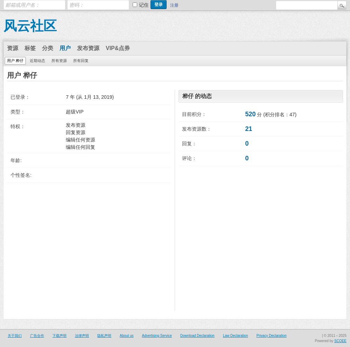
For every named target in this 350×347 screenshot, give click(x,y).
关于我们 (15, 336)
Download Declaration (197, 336)
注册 (174, 5)
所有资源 (59, 60)
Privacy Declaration (272, 336)
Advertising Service (157, 336)
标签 (30, 48)
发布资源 (88, 48)
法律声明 (82, 336)
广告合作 (37, 336)
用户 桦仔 (15, 60)
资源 (12, 48)
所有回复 (81, 60)
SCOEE (340, 341)
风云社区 (30, 26)
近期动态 (37, 60)
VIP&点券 (118, 48)
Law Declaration (235, 336)
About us (126, 336)
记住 (144, 4)
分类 (47, 48)
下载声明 (59, 336)
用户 (65, 48)
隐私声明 (104, 336)
